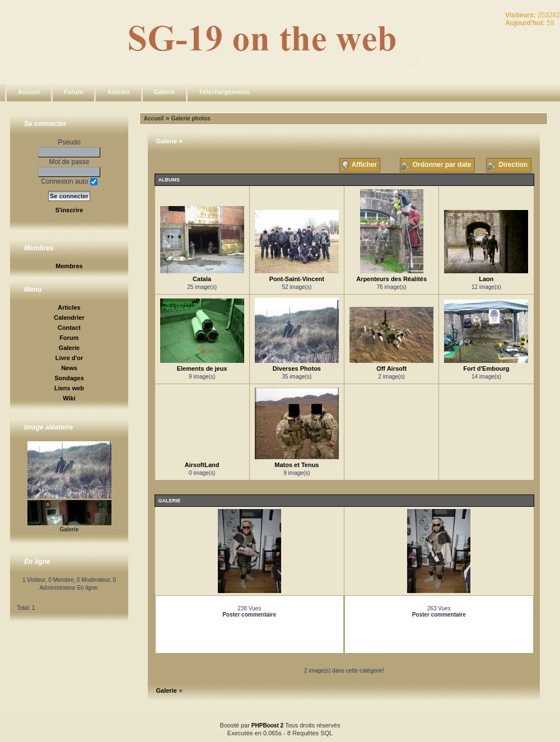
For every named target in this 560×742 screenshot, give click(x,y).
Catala (202, 279)
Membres (68, 266)
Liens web (69, 388)
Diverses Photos (297, 368)
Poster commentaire (249, 615)
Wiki (69, 398)
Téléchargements (224, 91)
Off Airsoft (391, 368)
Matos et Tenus (296, 464)
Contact (69, 327)
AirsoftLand (202, 464)
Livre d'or (69, 357)
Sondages (69, 378)
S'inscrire (69, 210)
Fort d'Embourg (486, 368)
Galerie (164, 91)
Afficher (360, 165)
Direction (509, 165)
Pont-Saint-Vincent (296, 279)
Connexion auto (69, 181)
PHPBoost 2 (267, 725)
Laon (486, 279)
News (69, 368)
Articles (118, 91)
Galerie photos (191, 118)
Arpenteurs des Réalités (391, 279)
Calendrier (69, 317)
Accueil (29, 91)
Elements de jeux (202, 368)
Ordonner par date (437, 165)
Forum (73, 91)
